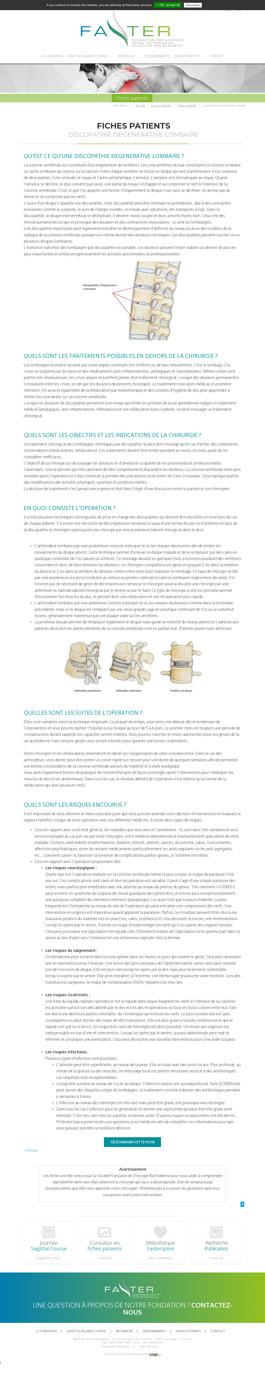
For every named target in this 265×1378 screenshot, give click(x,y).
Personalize (193, 5)
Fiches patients (132, 98)
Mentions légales (116, 1346)
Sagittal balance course (87, 56)
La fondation (52, 56)
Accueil (140, 105)
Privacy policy (212, 5)
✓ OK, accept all (168, 5)
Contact (217, 56)
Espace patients (186, 56)
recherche (126, 56)
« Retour (31, 1150)
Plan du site (148, 1346)
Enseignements (157, 56)
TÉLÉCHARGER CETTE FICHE (132, 1142)
